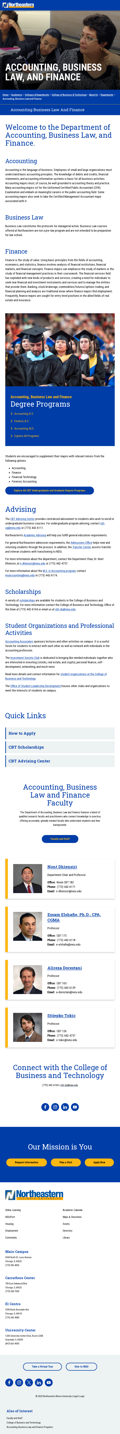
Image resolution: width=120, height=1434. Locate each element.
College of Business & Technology (69, 95)
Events (66, 1223)
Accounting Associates (19, 641)
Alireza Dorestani (64, 967)
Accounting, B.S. (24, 413)
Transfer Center (81, 547)
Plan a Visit (66, 1162)
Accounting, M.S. (24, 428)
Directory (67, 1230)
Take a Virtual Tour (42, 1366)
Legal (75, 1396)
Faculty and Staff (60, 838)
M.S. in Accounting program (59, 571)
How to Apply (59, 733)
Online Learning (13, 1210)
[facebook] (45, 1107)
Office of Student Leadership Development (35, 686)
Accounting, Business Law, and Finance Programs (30, 1427)
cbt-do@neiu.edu (65, 609)
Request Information (26, 1162)
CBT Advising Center (22, 519)
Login (81, 1396)
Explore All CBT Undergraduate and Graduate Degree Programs (49, 490)
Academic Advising (35, 535)
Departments (107, 95)
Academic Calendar (73, 1210)
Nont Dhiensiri (62, 866)
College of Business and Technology (24, 1422)
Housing (9, 1223)
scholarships (27, 600)
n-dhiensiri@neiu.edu (32, 563)
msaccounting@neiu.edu (20, 575)
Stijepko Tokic (61, 1015)
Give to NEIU (81, 1366)
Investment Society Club (25, 658)
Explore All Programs (26, 436)
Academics (16, 95)
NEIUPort (10, 1217)
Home (6, 95)
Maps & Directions (72, 1217)
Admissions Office (81, 542)
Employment (11, 1230)
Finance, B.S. (21, 421)
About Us (93, 95)
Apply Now (99, 1162)
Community (11, 1237)
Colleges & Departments (37, 95)
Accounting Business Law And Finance (47, 109)
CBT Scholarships (59, 747)
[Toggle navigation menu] (114, 5)
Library (66, 1237)
